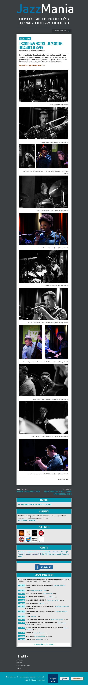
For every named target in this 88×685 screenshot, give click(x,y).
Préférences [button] (77, 679)
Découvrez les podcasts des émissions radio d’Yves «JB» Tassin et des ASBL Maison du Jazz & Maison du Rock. (43, 554)
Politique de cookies (37, 680)
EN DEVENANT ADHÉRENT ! (27, 520)
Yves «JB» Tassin (30, 51)
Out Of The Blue (60, 23)
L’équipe (19, 663)
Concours (44, 500)
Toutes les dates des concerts (44, 644)
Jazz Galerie (49, 597)
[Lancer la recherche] (69, 31)
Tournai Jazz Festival (59, 585)
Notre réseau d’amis (23, 665)
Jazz (29, 38)
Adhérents (44, 511)
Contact (19, 668)
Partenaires (44, 527)
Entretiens (40, 19)
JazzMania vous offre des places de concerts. (35, 504)
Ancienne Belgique (39, 636)
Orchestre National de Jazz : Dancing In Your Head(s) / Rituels (58, 492)
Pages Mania (26, 23)
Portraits (53, 19)
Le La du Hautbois (39, 633)
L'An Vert (41, 603)
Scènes (65, 19)
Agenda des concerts (44, 575)
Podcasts (44, 547)
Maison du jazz (47, 593)
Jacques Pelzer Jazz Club (38, 590)
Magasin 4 (39, 639)
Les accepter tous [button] (53, 678)
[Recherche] (60, 31)
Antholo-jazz (42, 23)
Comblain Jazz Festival (62, 606)
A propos (19, 660)
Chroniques (25, 19)
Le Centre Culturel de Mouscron (28, 491)
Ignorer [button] (64, 679)
